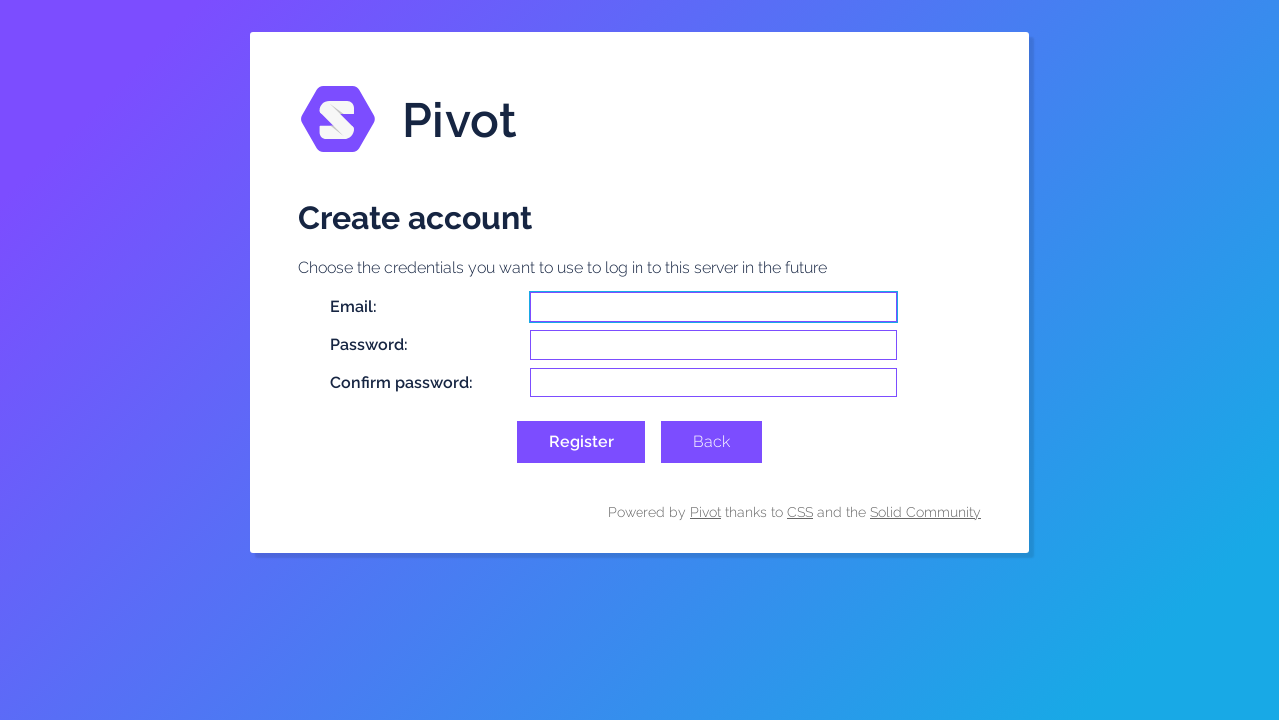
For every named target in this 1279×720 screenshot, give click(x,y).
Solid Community (925, 511)
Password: (369, 344)
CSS (800, 511)
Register (581, 441)
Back (711, 441)
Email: (353, 306)
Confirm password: (401, 382)
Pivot (705, 511)
